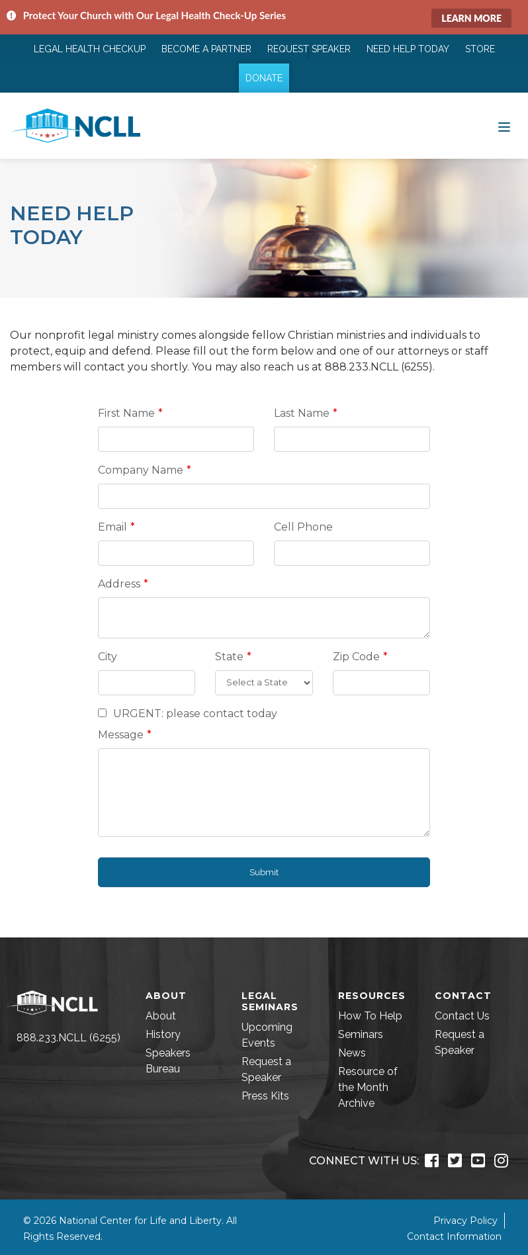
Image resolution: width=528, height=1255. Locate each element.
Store (480, 49)
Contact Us (462, 1016)
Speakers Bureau (168, 1061)
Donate (264, 78)
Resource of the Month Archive (368, 1087)
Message (121, 734)
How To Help (370, 1016)
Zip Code (356, 656)
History (163, 1034)
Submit (264, 872)
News (352, 1053)
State (229, 656)
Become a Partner (206, 49)
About (161, 1016)
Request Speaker (309, 49)
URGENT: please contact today (187, 713)
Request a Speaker (266, 1069)
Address (119, 584)
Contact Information (454, 1236)
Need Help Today (408, 49)
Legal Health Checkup (90, 49)
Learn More (471, 18)
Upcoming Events (267, 1035)
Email (112, 527)
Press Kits (265, 1096)
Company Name (140, 470)
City (107, 656)
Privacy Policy (465, 1221)
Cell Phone (303, 527)
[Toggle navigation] (504, 125)
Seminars (360, 1034)
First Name (126, 413)
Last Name (302, 413)
